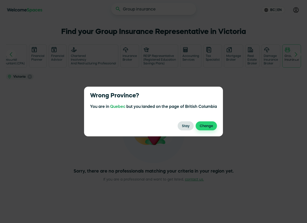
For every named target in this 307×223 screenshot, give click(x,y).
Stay (186, 125)
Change (206, 125)
